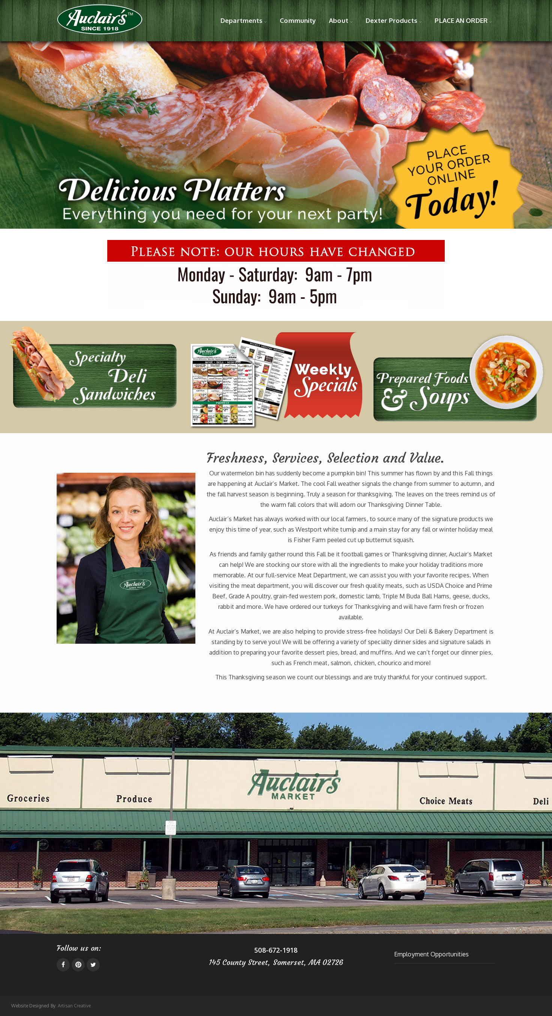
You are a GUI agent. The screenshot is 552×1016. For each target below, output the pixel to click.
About (338, 20)
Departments (241, 20)
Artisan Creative (74, 1006)
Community (298, 20)
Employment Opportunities (431, 954)
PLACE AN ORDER (461, 20)
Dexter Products (392, 20)
